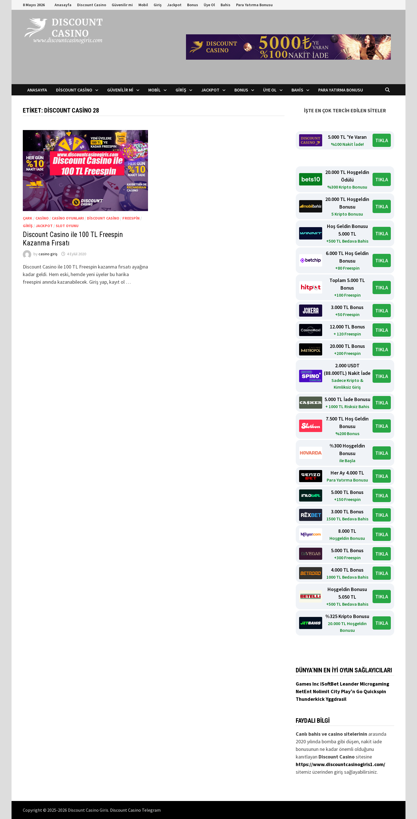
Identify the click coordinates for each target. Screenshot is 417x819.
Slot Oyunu (67, 225)
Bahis (225, 4)
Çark (27, 218)
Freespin (131, 218)
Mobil (143, 4)
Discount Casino (91, 4)
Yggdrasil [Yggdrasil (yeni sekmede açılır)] (336, 699)
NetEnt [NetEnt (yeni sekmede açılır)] (304, 691)
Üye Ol (209, 4)
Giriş (158, 4)
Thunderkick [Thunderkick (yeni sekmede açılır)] (311, 699)
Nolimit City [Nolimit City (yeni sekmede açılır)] (327, 691)
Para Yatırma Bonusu (254, 4)
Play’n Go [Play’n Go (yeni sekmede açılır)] (352, 691)
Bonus (192, 4)
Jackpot (174, 4)
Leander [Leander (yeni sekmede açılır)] (350, 684)
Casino (42, 218)
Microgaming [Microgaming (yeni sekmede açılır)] (374, 684)
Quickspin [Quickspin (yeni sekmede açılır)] (375, 691)
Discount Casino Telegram (135, 810)
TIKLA (381, 140)
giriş (28, 225)
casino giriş (48, 253)
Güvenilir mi (122, 4)
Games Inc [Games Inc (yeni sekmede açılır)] (308, 684)
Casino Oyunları (68, 218)
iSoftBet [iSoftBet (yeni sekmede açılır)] (330, 684)
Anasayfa (63, 4)
